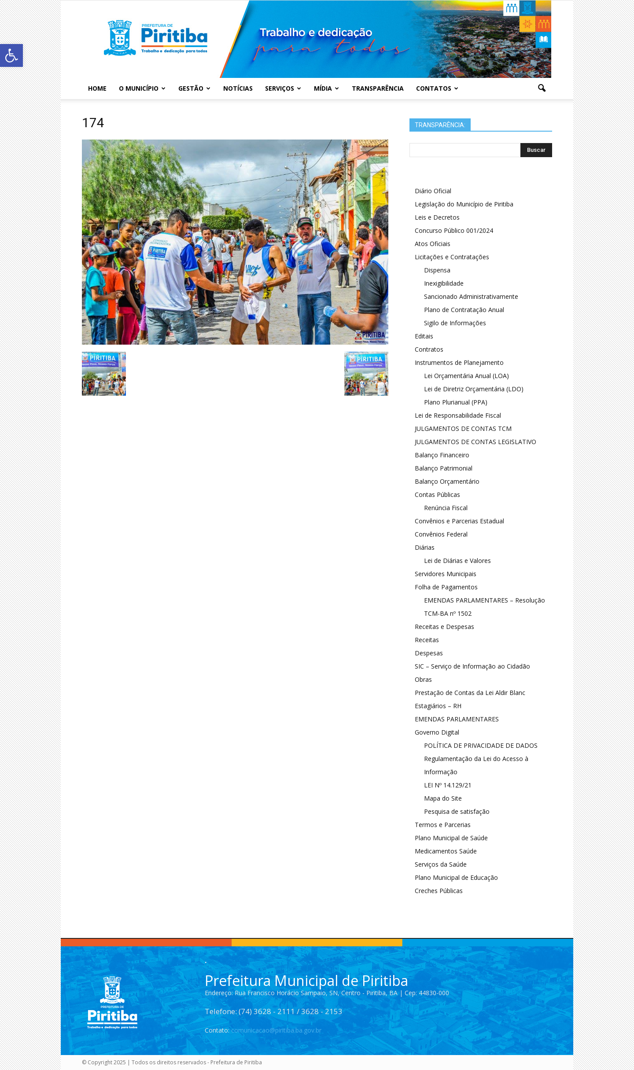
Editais (424, 336)
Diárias (425, 547)
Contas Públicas (437, 494)
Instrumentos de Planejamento (459, 362)
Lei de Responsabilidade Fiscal (458, 415)
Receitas (427, 640)
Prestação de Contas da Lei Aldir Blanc (470, 692)
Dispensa (437, 270)
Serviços (283, 88)
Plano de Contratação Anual (464, 309)
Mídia (326, 88)
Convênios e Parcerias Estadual (459, 521)
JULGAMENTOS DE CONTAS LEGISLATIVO (475, 442)
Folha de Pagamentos (446, 587)
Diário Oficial (433, 191)
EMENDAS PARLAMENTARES (457, 719)
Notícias (238, 88)
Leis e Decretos (437, 217)
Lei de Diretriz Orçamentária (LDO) (473, 389)
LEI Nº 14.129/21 (448, 785)
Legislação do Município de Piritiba (464, 204)
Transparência (378, 88)
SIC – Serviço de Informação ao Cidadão (472, 666)
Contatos (437, 88)
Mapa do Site (443, 798)
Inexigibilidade (444, 283)
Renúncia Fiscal (446, 508)
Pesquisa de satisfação (457, 811)
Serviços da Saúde (441, 864)
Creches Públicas (439, 890)
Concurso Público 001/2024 (454, 230)
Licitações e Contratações (452, 257)
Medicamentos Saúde (446, 851)
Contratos (429, 349)
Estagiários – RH (438, 706)
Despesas (429, 653)
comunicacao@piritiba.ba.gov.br (276, 1030)
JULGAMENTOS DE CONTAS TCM (463, 428)
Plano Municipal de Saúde (451, 838)
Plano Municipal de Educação (456, 877)
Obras (423, 679)
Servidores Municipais (445, 574)
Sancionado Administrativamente (471, 296)
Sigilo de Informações (455, 323)
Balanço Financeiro (442, 455)
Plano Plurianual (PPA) (455, 402)
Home (97, 88)
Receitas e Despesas (444, 626)
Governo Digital (437, 732)
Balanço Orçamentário (447, 481)
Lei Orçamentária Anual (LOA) (466, 375)
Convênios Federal (441, 534)
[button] (541, 88)
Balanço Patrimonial (443, 468)
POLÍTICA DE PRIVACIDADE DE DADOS (481, 745)
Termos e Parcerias (443, 824)
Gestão (194, 88)
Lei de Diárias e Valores (457, 560)
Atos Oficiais (432, 243)
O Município (142, 88)
